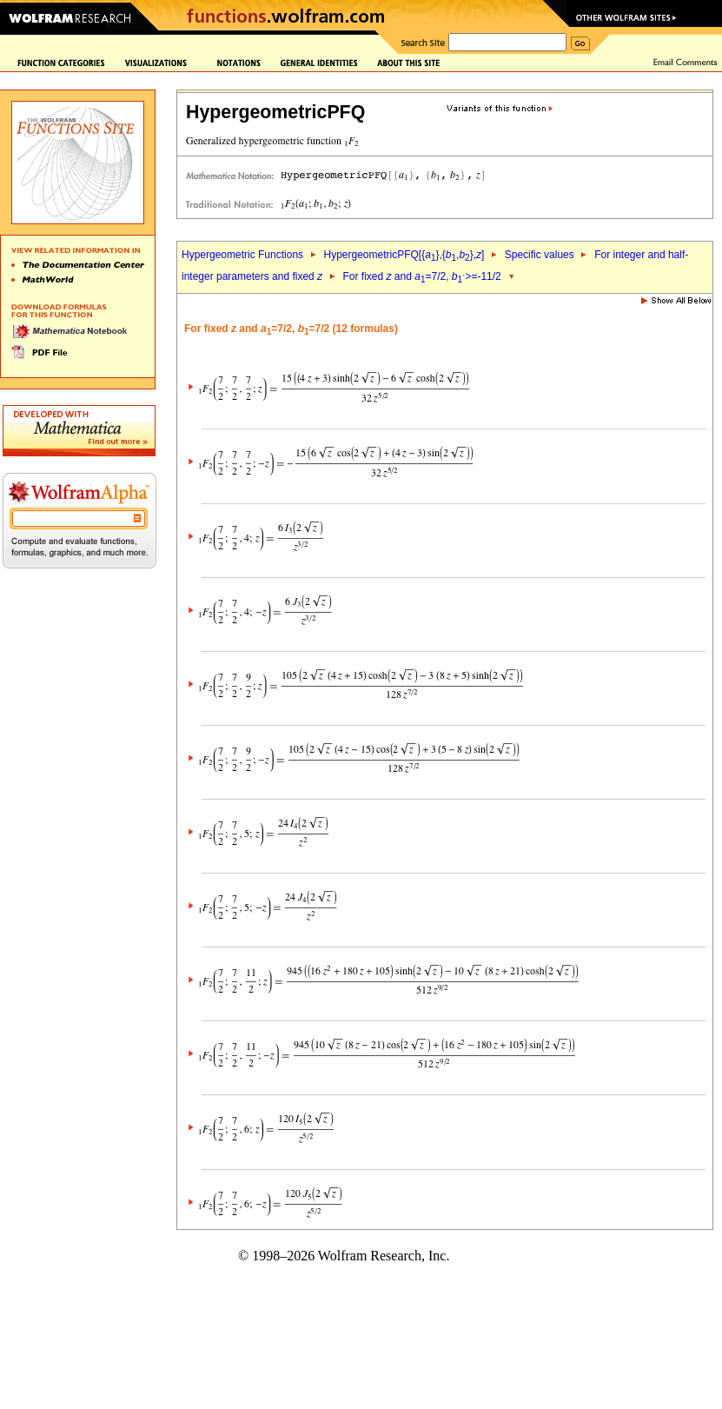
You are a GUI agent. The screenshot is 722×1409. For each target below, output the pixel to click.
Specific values (539, 255)
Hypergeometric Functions (242, 255)
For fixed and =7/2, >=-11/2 (422, 276)
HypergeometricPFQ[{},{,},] (403, 255)
